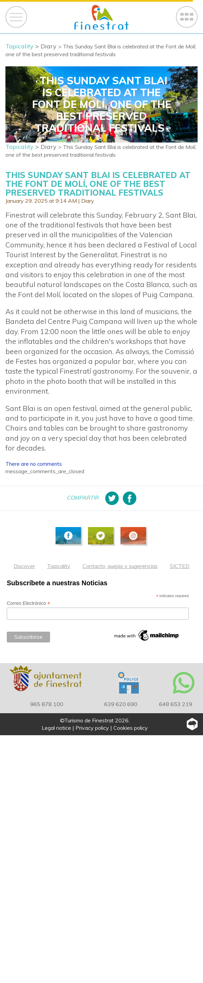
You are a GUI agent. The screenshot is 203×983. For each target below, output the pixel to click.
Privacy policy (92, 727)
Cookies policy (130, 727)
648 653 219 (175, 704)
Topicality (58, 566)
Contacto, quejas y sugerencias (120, 566)
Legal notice (56, 727)
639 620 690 (120, 704)
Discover (24, 566)
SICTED (179, 566)
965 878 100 (46, 704)
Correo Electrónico (28, 603)
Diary (87, 200)
